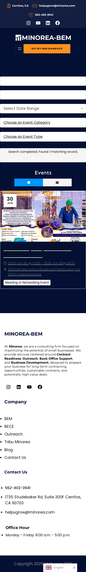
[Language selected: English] (60, 567)
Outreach (13, 434)
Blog (8, 449)
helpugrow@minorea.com (30, 512)
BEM (8, 418)
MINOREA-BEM (46, 37)
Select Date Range (44, 108)
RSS (51, 158)
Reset (36, 158)
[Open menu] (20, 49)
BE (6, 426)
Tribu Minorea (17, 442)
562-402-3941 (17, 487)
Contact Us (15, 457)
